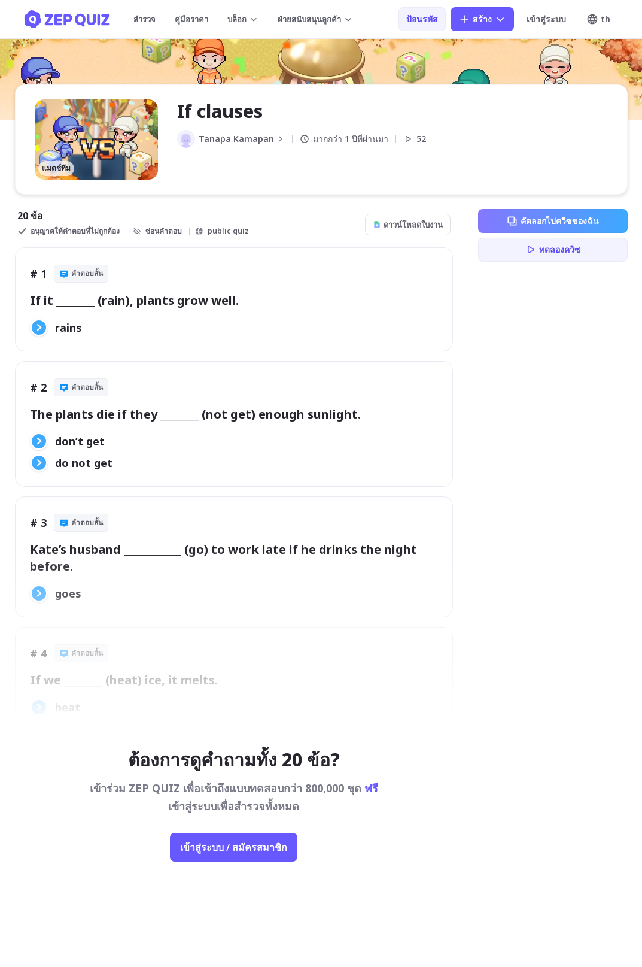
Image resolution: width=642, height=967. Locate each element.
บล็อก (242, 19)
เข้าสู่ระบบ (546, 19)
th (598, 19)
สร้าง (482, 19)
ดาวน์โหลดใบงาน (408, 224)
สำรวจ (144, 19)
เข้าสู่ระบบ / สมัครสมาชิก (233, 847)
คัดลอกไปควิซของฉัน (552, 221)
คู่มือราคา (191, 19)
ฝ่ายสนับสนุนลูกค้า (315, 19)
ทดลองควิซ (552, 250)
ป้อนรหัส (422, 19)
